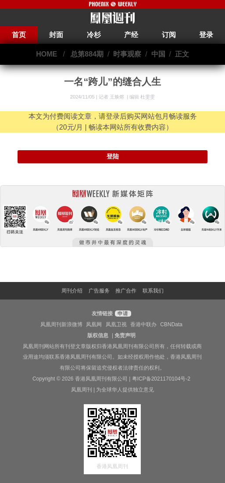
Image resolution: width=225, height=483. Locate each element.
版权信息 (97, 335)
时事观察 (127, 54)
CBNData (171, 324)
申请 (122, 313)
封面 (56, 35)
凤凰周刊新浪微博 (61, 324)
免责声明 (125, 335)
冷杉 (94, 35)
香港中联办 (143, 324)
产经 (131, 35)
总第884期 (87, 54)
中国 (158, 54)
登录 (206, 35)
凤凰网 (94, 324)
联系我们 (153, 291)
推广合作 (125, 291)
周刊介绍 (71, 291)
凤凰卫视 (116, 324)
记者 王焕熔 (112, 96)
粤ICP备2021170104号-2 (161, 379)
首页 (19, 35)
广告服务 (99, 291)
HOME (46, 54)
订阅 (169, 35)
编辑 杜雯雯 (142, 96)
